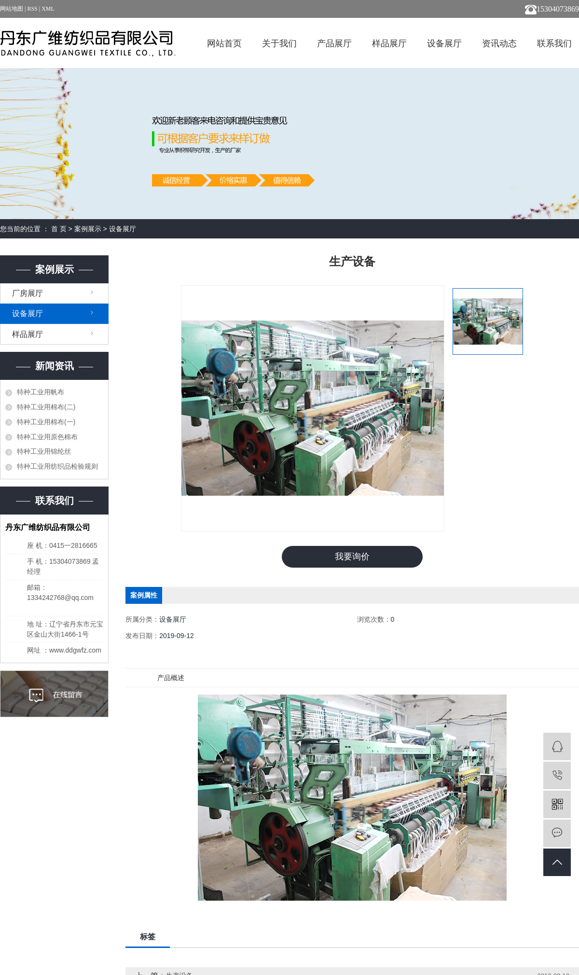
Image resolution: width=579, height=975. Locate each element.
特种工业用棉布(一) (46, 422)
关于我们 (279, 43)
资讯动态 (499, 43)
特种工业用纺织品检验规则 (57, 466)
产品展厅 (334, 43)
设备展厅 (444, 43)
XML (48, 8)
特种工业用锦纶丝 (44, 451)
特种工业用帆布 (40, 392)
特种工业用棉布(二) (46, 407)
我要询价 (352, 556)
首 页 (59, 229)
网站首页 (224, 43)
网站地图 (12, 8)
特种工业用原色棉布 (47, 437)
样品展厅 (389, 43)
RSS (32, 8)
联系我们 (554, 43)
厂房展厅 (27, 293)
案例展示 (87, 229)
